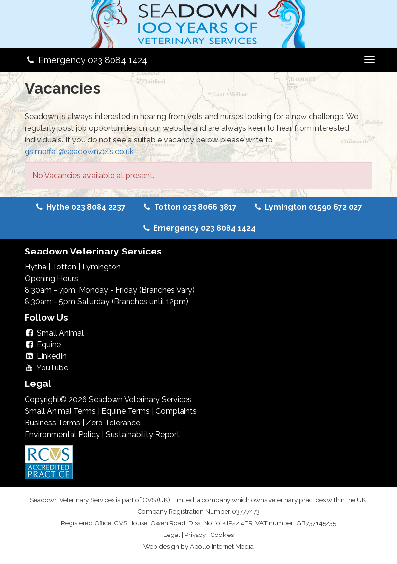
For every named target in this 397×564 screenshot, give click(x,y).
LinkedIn (46, 356)
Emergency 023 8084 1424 (86, 60)
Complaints (176, 411)
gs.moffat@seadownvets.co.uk (79, 151)
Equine (43, 344)
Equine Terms (125, 411)
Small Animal (54, 333)
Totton (64, 266)
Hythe (35, 266)
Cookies (222, 534)
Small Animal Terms (60, 411)
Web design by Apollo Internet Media (198, 546)
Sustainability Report (143, 434)
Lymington (101, 266)
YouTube (46, 367)
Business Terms (52, 422)
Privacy (195, 534)
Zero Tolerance (113, 422)
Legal (171, 534)
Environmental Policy (62, 434)
